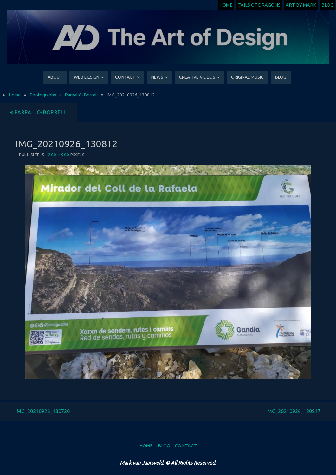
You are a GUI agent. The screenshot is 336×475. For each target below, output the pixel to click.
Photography (42, 94)
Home (226, 5)
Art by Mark (301, 5)
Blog (327, 5)
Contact (186, 445)
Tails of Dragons (259, 5)
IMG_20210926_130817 (293, 411)
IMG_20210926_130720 (43, 411)
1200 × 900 (57, 154)
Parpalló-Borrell (81, 94)
